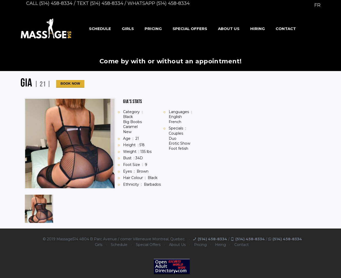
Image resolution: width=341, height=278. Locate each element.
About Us (228, 28)
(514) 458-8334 (212, 239)
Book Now (70, 83)
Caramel (130, 126)
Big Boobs (132, 122)
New (127, 132)
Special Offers (190, 28)
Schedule (100, 28)
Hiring (257, 28)
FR (317, 5)
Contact (286, 28)
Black (128, 116)
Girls (128, 28)
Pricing (153, 28)
